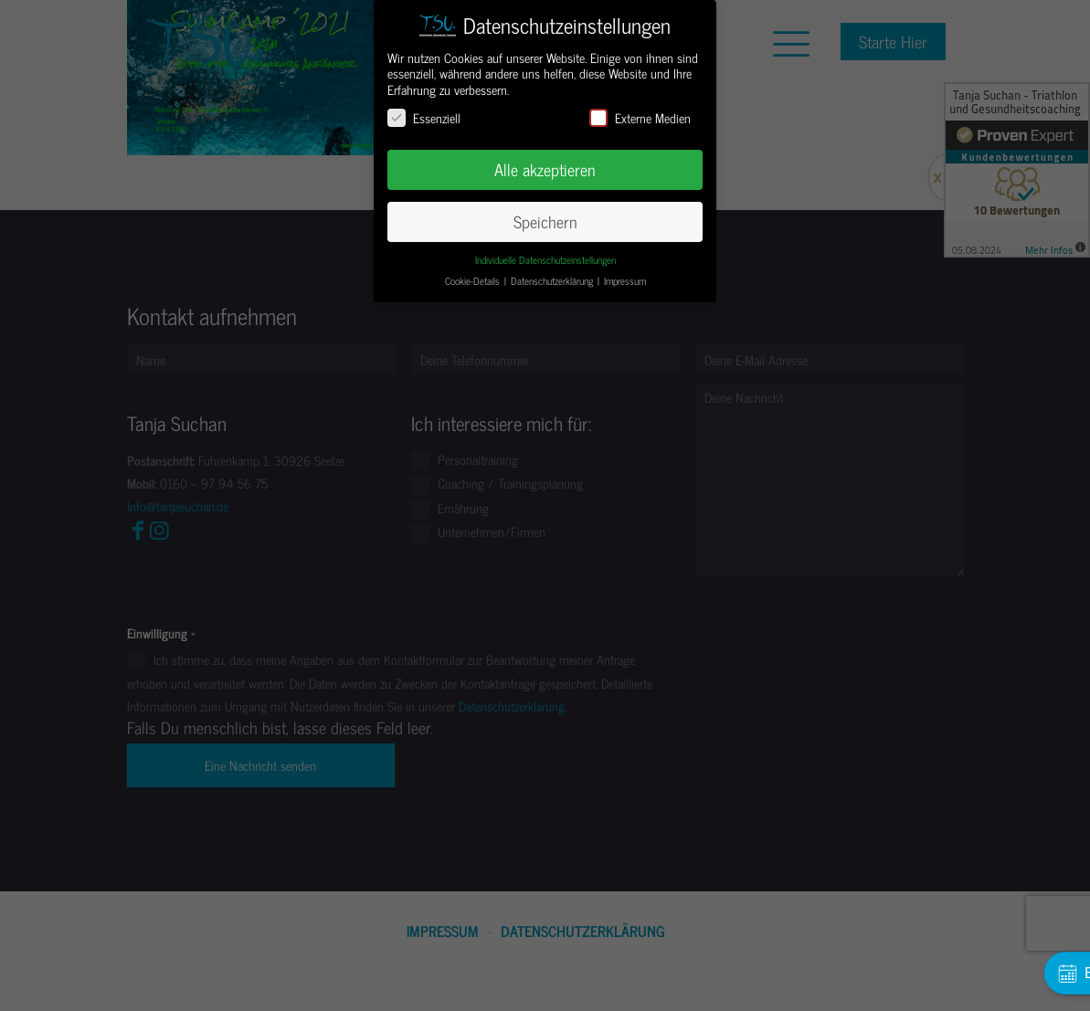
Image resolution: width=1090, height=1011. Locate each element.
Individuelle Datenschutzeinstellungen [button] (545, 260)
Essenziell (423, 117)
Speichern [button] (545, 221)
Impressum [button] (625, 281)
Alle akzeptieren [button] (545, 169)
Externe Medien (640, 117)
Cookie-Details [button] (474, 281)
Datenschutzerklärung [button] (553, 281)
